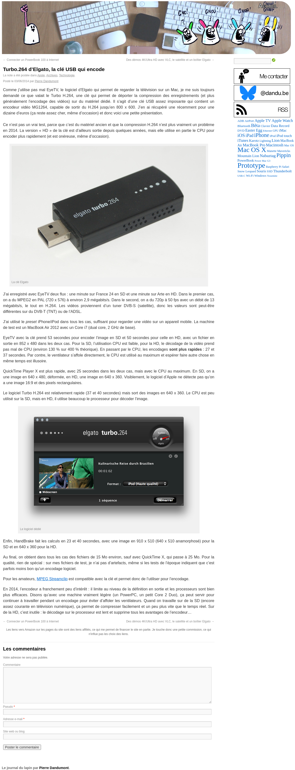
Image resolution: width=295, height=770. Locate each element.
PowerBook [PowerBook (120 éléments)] (245, 160)
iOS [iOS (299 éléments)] (241, 135)
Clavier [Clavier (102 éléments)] (265, 126)
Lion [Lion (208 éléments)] (276, 140)
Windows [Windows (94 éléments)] (260, 175)
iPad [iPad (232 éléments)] (249, 135)
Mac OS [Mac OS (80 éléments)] (289, 145)
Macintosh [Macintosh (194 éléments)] (274, 145)
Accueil (267, 5)
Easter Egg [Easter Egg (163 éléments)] (253, 130)
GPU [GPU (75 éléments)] (275, 130)
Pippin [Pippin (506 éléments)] (283, 155)
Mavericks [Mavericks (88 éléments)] (283, 151)
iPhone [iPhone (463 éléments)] (261, 135)
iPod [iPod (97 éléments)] (273, 136)
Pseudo (8, 706)
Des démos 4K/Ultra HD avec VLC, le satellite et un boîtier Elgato (170, 60)
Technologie (67, 75)
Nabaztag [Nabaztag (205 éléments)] (268, 155)
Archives (52, 75)
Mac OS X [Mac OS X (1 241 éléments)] (251, 149)
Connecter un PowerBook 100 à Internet (31, 60)
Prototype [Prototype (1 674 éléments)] (251, 165)
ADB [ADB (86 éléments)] (240, 121)
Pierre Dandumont (46, 81)
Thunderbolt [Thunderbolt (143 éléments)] (282, 171)
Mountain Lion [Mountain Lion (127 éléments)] (248, 156)
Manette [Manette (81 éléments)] (272, 151)
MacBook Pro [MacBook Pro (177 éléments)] (254, 145)
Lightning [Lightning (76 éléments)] (265, 141)
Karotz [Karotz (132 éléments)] (254, 141)
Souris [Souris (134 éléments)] (261, 171)
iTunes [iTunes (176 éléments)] (242, 140)
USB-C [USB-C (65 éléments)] (241, 175)
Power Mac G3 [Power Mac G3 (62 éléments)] (262, 160)
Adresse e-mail (13, 719)
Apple (41, 75)
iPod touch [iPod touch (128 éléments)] (284, 136)
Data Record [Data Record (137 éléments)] (280, 126)
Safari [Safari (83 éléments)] (285, 166)
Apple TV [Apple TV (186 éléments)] (262, 120)
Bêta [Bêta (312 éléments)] (255, 125)
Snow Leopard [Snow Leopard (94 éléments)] (246, 171)
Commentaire (12, 665)
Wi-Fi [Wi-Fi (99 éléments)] (249, 175)
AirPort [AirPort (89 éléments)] (249, 121)
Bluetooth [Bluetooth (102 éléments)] (243, 126)
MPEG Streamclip (52, 579)
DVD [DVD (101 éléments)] (240, 130)
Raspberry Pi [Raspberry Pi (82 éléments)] (273, 166)
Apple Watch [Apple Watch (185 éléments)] (282, 120)
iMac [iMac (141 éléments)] (283, 130)
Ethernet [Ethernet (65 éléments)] (267, 130)
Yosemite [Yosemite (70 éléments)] (272, 175)
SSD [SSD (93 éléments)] (270, 171)
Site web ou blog (14, 731)
